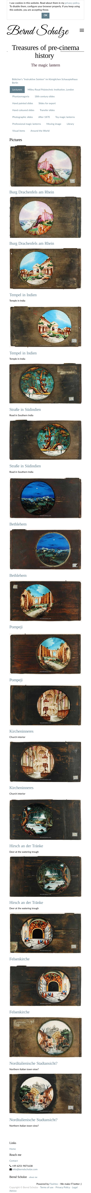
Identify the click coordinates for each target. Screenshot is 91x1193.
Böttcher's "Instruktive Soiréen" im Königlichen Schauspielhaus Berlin (45, 81)
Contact (13, 1160)
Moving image (53, 123)
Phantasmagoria (20, 96)
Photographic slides (22, 116)
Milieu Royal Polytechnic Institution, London (51, 89)
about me (33, 1177)
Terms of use (46, 1187)
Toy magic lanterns (65, 116)
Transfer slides (47, 110)
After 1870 (44, 116)
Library (70, 123)
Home (12, 1148)
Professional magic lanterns (26, 123)
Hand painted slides (22, 103)
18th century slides (45, 96)
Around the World (40, 130)
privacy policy (72, 2)
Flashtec (53, 1183)
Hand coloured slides (23, 110)
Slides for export (47, 103)
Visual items (18, 130)
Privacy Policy (62, 1187)
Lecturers (17, 89)
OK (45, 15)
